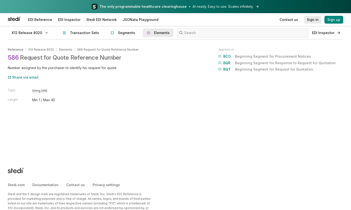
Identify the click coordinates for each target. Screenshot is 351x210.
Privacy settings (106, 185)
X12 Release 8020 (41, 49)
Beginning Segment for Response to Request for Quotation (277, 63)
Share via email (23, 77)
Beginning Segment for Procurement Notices (264, 56)
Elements (65, 49)
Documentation (45, 185)
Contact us (75, 185)
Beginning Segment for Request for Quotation (265, 69)
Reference (15, 49)
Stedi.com (16, 185)
